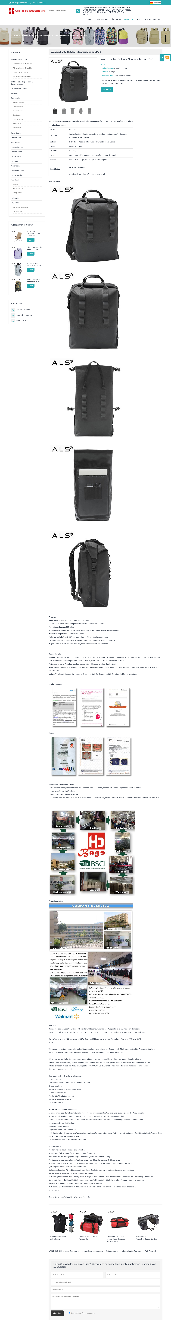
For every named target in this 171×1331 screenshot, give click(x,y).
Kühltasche (15, 198)
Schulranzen (15, 162)
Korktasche (15, 143)
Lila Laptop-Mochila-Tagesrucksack (34, 249)
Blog (139, 19)
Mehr (31, 240)
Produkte (128, 19)
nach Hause (13, 36)
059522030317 (22, 321)
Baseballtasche (18, 111)
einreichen (57, 1314)
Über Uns (116, 19)
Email (107, 89)
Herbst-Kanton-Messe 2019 (22, 72)
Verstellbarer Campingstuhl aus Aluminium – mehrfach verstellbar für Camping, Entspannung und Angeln (34, 234)
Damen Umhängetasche (20, 207)
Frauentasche (16, 203)
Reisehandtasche (18, 189)
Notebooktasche (112, 1251)
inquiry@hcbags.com (20, 3)
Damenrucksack (18, 212)
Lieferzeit (105, 72)
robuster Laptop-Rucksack (131, 1251)
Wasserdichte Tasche (39, 36)
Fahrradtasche (16, 152)
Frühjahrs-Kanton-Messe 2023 (22, 64)
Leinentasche (16, 138)
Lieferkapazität (107, 76)
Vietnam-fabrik (101, 19)
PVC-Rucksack (150, 1251)
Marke (103, 65)
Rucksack (14, 94)
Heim (89, 19)
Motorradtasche (17, 147)
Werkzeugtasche (17, 171)
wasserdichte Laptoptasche (92, 1251)
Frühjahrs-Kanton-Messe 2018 (22, 77)
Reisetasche (15, 180)
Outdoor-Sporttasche (71, 1251)
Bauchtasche (17, 124)
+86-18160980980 (39, 3)
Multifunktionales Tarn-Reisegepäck (34, 281)
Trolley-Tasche (17, 193)
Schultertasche (16, 176)
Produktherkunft (107, 68)
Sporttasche (15, 98)
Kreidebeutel (17, 128)
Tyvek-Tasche (16, 133)
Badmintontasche (18, 103)
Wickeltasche (16, 157)
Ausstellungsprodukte (19, 60)
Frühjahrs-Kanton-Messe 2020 (22, 68)
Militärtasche (16, 166)
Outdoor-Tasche (18, 120)
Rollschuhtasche (18, 107)
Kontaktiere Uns (152, 19)
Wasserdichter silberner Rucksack (34, 265)
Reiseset (16, 185)
